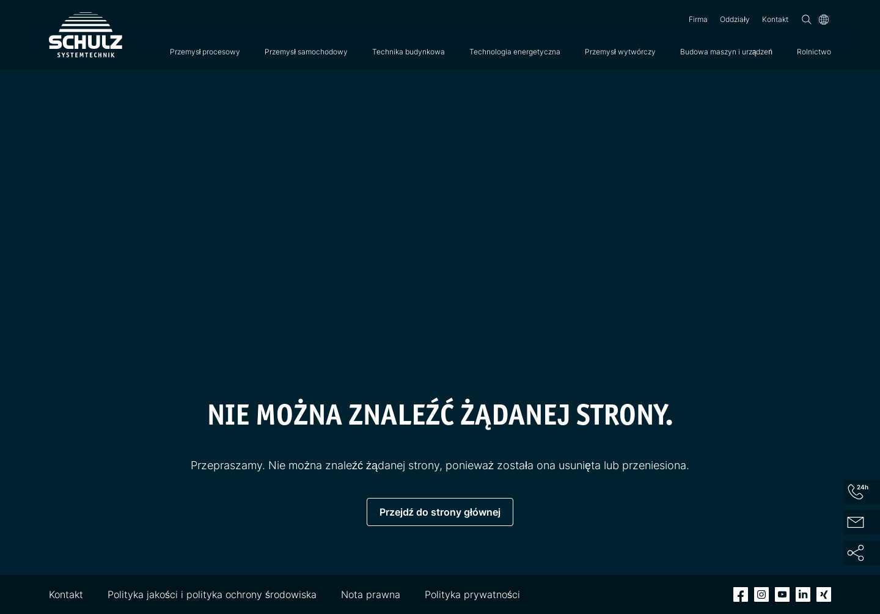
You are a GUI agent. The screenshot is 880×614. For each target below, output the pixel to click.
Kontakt (775, 19)
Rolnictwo (814, 51)
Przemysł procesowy (205, 51)
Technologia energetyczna (514, 51)
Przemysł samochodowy (306, 51)
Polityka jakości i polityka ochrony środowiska (212, 594)
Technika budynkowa (408, 51)
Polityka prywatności (472, 594)
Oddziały (735, 19)
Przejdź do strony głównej (440, 512)
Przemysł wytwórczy (620, 51)
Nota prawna (370, 594)
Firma (698, 19)
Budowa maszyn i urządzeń (726, 51)
